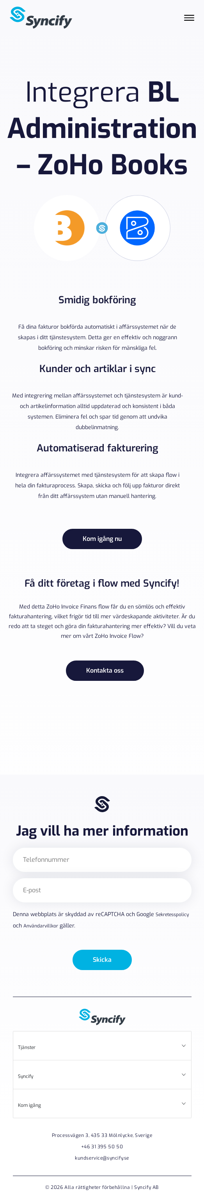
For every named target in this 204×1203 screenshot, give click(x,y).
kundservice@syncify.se (102, 1158)
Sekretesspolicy (172, 914)
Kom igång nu (102, 539)
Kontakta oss (105, 670)
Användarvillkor (40, 926)
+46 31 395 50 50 (102, 1147)
